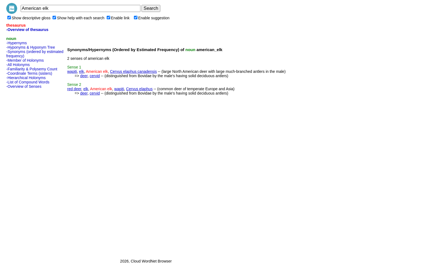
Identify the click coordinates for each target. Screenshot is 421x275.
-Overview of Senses (23, 86)
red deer (74, 89)
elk (81, 71)
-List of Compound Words (27, 82)
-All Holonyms (18, 64)
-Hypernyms (16, 43)
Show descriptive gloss (28, 18)
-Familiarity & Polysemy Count (31, 69)
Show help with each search (78, 18)
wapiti (72, 71)
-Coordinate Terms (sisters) (29, 73)
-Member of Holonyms (25, 60)
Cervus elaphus (139, 89)
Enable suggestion (152, 18)
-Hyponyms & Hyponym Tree (30, 47)
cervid (95, 76)
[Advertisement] (28, 172)
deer (83, 76)
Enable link (118, 18)
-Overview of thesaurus (27, 29)
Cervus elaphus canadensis (133, 71)
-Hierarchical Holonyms (26, 78)
